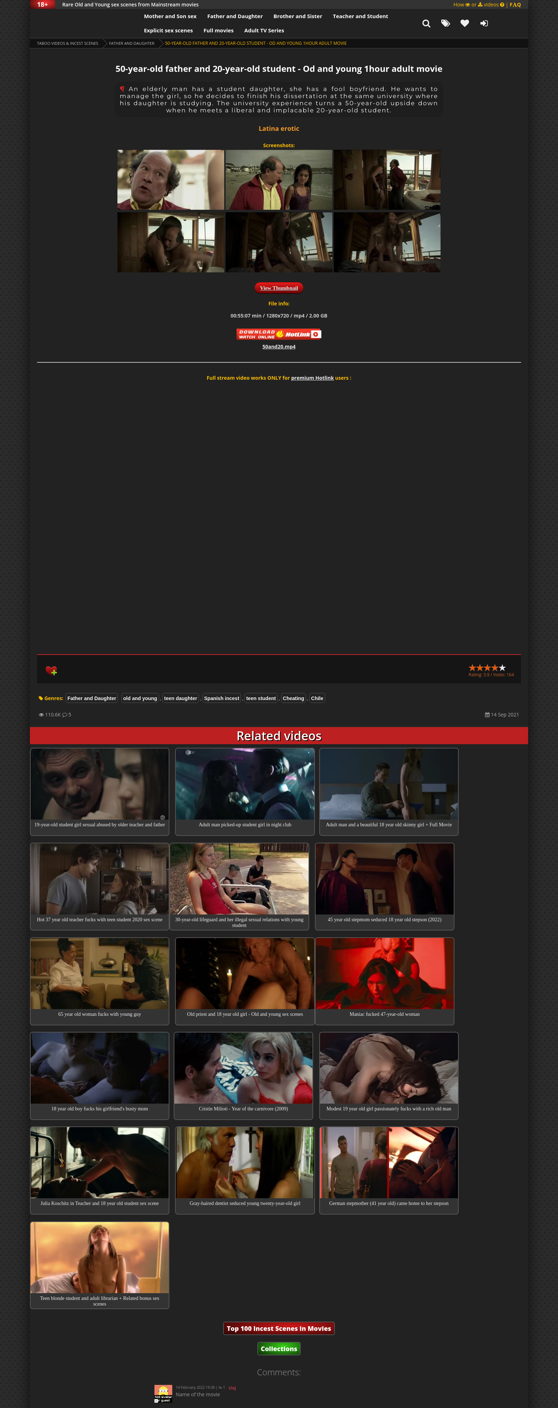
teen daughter (180, 698)
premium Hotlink (312, 377)
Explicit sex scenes (148, 30)
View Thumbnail (279, 288)
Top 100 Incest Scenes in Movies (279, 1158)
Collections (279, 1178)
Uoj (232, 1218)
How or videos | (487, 4)
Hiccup (236, 1241)
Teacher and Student (340, 16)
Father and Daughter (215, 16)
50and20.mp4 (278, 346)
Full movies (199, 30)
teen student (261, 698)
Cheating (293, 698)
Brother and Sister (278, 16)
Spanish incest (221, 698)
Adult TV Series (244, 30)
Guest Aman (233, 1265)
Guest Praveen (241, 1288)
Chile (317, 698)
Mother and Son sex (150, 16)
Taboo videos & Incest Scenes (70, 43)
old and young (140, 698)
